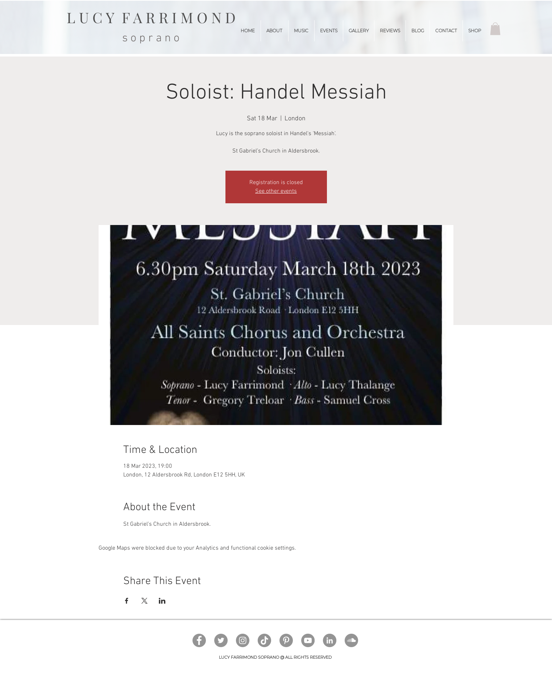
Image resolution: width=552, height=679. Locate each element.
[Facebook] (199, 640)
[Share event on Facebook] (126, 601)
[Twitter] (221, 640)
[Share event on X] (144, 601)
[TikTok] (264, 640)
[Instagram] (242, 640)
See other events (276, 191)
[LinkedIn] (329, 640)
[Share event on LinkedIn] (162, 601)
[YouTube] (308, 640)
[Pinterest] (286, 640)
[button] (495, 28)
